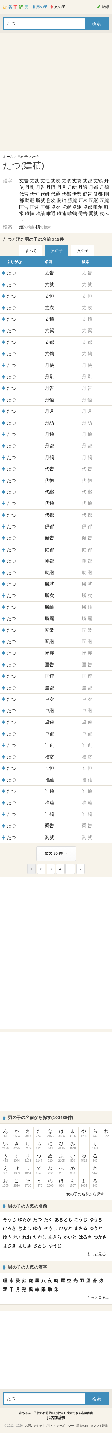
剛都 (49, 560)
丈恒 (45, 180)
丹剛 (29, 187)
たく (48, 1219)
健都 (98, 193)
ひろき (9, 1228)
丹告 (40, 187)
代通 (55, 193)
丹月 (61, 187)
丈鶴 (98, 180)
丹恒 (51, 187)
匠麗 (104, 200)
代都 (66, 193)
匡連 (34, 207)
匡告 (24, 207)
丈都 (87, 180)
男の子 (22, 157)
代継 (45, 193)
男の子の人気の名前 (25, 1206)
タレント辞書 (99, 1425)
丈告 (24, 180)
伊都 (76, 193)
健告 (87, 193)
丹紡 (72, 187)
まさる (80, 1228)
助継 (29, 200)
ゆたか (24, 1219)
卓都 (87, 207)
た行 (35, 157)
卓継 (66, 207)
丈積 (66, 180)
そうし (50, 1228)
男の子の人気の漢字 (25, 1267)
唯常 (49, 756)
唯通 (51, 213)
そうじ (9, 1219)
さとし (39, 1245)
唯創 (98, 207)
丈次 (55, 180)
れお (26, 1237)
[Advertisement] (54, 94)
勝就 (40, 200)
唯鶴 (72, 213)
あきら (54, 1237)
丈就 (34, 180)
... (70, 869)
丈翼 (76, 180)
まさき (9, 1245)
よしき (24, 1245)
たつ (11, 272)
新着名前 (82, 1425)
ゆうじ (54, 1245)
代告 (24, 193)
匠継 (93, 200)
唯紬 (40, 213)
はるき (85, 1237)
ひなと (65, 1228)
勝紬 (61, 200)
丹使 (49, 365)
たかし (39, 1237)
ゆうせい (11, 1237)
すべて (31, 250)
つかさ (100, 1237)
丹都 (93, 187)
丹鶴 (104, 187)
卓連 (76, 207)
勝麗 (72, 200)
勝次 (51, 200)
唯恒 (29, 213)
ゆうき (95, 1219)
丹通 (83, 187)
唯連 (61, 213)
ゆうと (95, 1228)
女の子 (82, 250)
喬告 (83, 213)
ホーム (8, 157)
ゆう (37, 1228)
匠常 (83, 200)
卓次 (55, 207)
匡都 (45, 207)
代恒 (34, 193)
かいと (70, 1237)
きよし (24, 1228)
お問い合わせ (33, 1425)
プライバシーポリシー (59, 1425)
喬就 (93, 213)
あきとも (63, 1219)
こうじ (80, 1219)
